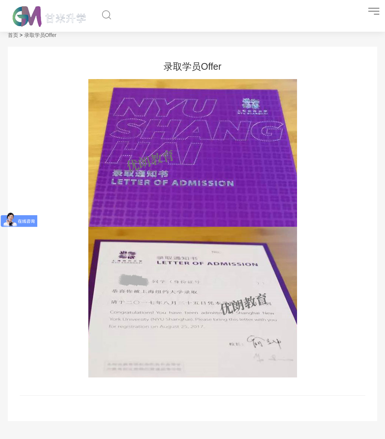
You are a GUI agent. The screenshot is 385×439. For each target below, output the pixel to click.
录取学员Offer (40, 35)
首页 (13, 35)
